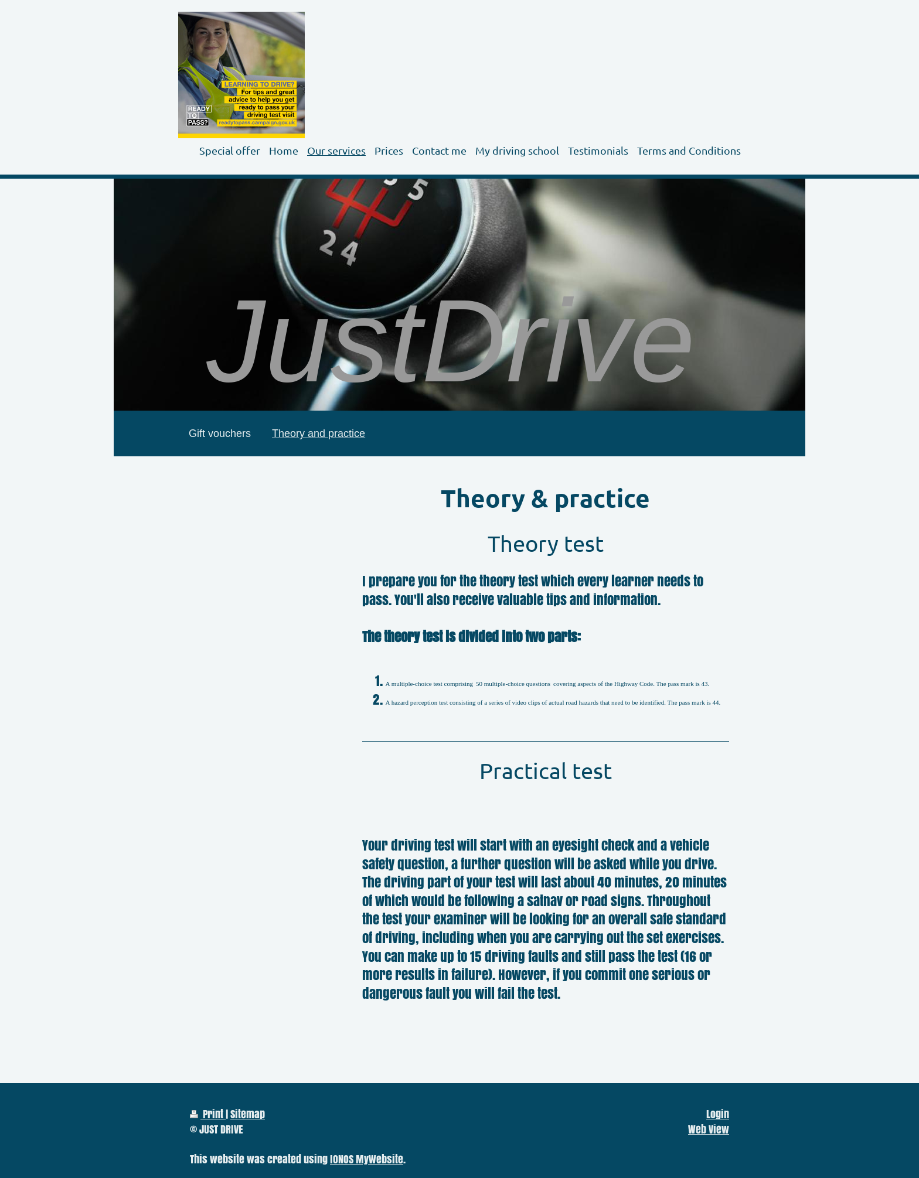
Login (717, 1114)
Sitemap (247, 1114)
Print (208, 1114)
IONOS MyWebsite (366, 1159)
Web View (708, 1129)
